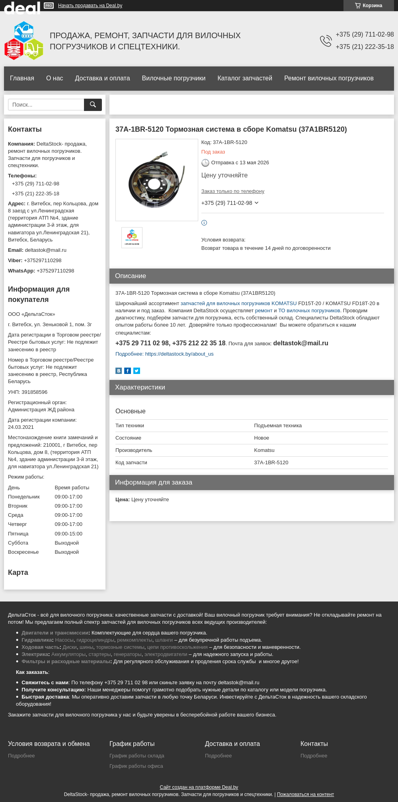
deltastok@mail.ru (45, 250)
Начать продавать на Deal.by (90, 5)
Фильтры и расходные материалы (65, 661)
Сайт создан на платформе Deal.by (199, 787)
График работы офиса (136, 766)
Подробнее (21, 756)
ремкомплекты (134, 640)
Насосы (64, 640)
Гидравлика (36, 640)
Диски (69, 647)
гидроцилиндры (95, 640)
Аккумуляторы (68, 654)
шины (86, 647)
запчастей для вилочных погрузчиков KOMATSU (238, 303)
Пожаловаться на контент (305, 794)
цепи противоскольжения (177, 647)
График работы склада (136, 756)
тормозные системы (120, 647)
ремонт (264, 310)
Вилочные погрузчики (174, 78)
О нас (54, 78)
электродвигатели (165, 654)
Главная (22, 78)
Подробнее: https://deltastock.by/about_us (164, 354)
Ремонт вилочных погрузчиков (329, 78)
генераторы (128, 654)
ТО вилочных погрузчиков (309, 310)
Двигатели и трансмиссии (54, 633)
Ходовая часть (40, 647)
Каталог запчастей (244, 78)
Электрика (34, 654)
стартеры (99, 654)
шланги (164, 640)
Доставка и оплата (102, 78)
